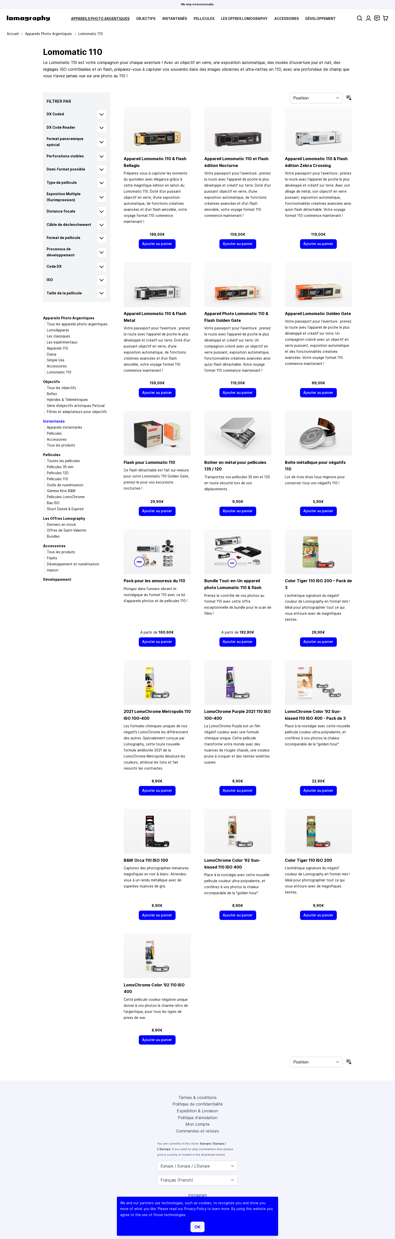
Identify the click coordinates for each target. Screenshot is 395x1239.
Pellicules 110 (57, 479)
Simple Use (55, 360)
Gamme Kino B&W (61, 491)
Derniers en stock (61, 525)
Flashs (52, 558)
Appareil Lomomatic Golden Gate (318, 313)
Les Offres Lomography (244, 19)
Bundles (53, 536)
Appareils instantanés (64, 427)
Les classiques (58, 336)
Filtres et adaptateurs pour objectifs (77, 412)
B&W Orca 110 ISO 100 (146, 860)
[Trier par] (316, 98)
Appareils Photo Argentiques (100, 19)
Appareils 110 (57, 348)
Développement (320, 19)
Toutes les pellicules (63, 461)
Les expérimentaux (62, 342)
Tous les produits (61, 445)
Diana (51, 354)
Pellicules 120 (58, 473)
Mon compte (197, 1124)
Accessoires (286, 19)
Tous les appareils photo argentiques (77, 324)
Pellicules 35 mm (60, 467)
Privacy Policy (195, 1209)
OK (197, 1226)
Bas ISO (53, 503)
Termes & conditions (197, 1097)
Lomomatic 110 (59, 372)
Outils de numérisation (65, 485)
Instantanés (174, 19)
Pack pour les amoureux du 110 (154, 580)
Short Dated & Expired (65, 509)
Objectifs (145, 19)
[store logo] (28, 18)
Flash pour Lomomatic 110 (149, 462)
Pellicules (204, 19)
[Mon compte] (368, 18)
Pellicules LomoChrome (66, 497)
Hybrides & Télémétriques (67, 400)
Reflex (52, 394)
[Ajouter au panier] (157, 244)
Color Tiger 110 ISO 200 (308, 860)
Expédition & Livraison (197, 1110)
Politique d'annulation (197, 1117)
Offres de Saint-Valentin (66, 530)
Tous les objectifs (61, 388)
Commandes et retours (197, 1130)
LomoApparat (58, 330)
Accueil (13, 34)
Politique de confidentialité (198, 1104)
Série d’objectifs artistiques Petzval (76, 406)
